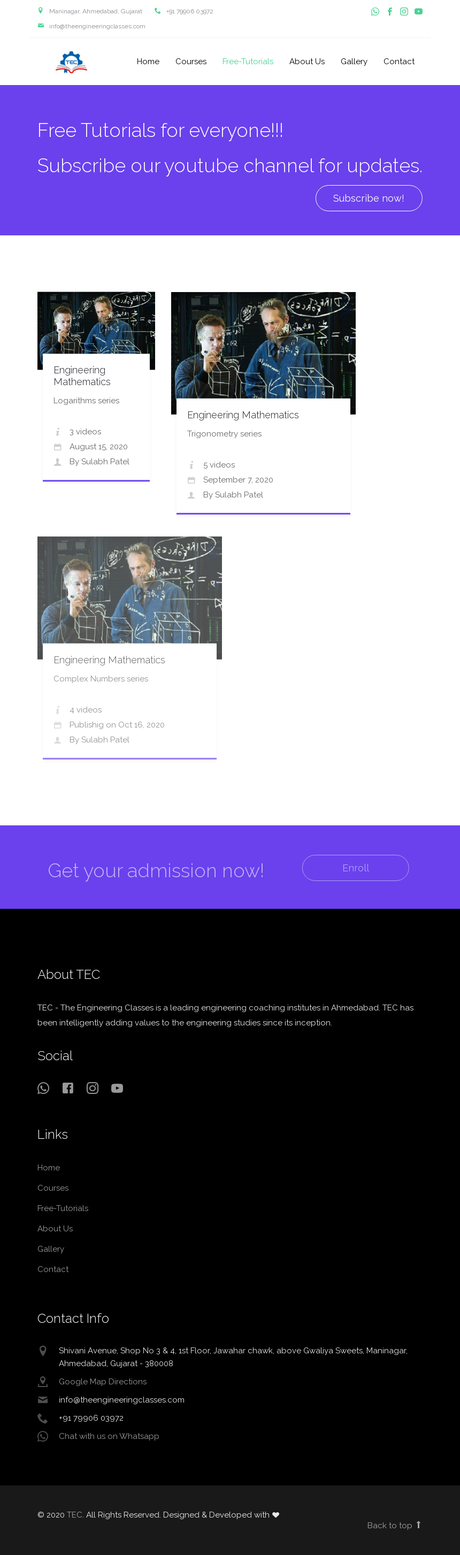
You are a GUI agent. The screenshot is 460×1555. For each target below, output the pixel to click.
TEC (72, 62)
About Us (307, 61)
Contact (399, 61)
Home (148, 61)
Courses (190, 61)
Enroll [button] (346, 868)
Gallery (354, 61)
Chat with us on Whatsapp (109, 1436)
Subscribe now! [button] (368, 198)
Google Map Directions (103, 1382)
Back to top (395, 1525)
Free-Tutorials (248, 61)
